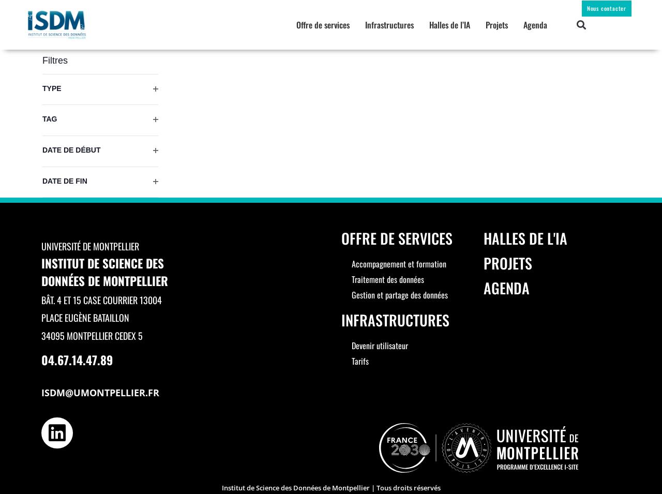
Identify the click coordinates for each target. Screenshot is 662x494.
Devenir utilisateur (380, 345)
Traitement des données (388, 279)
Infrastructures (389, 25)
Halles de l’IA (449, 25)
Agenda (535, 25)
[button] (581, 25)
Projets (497, 25)
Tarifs (360, 361)
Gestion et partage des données (400, 295)
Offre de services (323, 25)
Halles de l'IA (525, 238)
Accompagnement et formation (399, 264)
